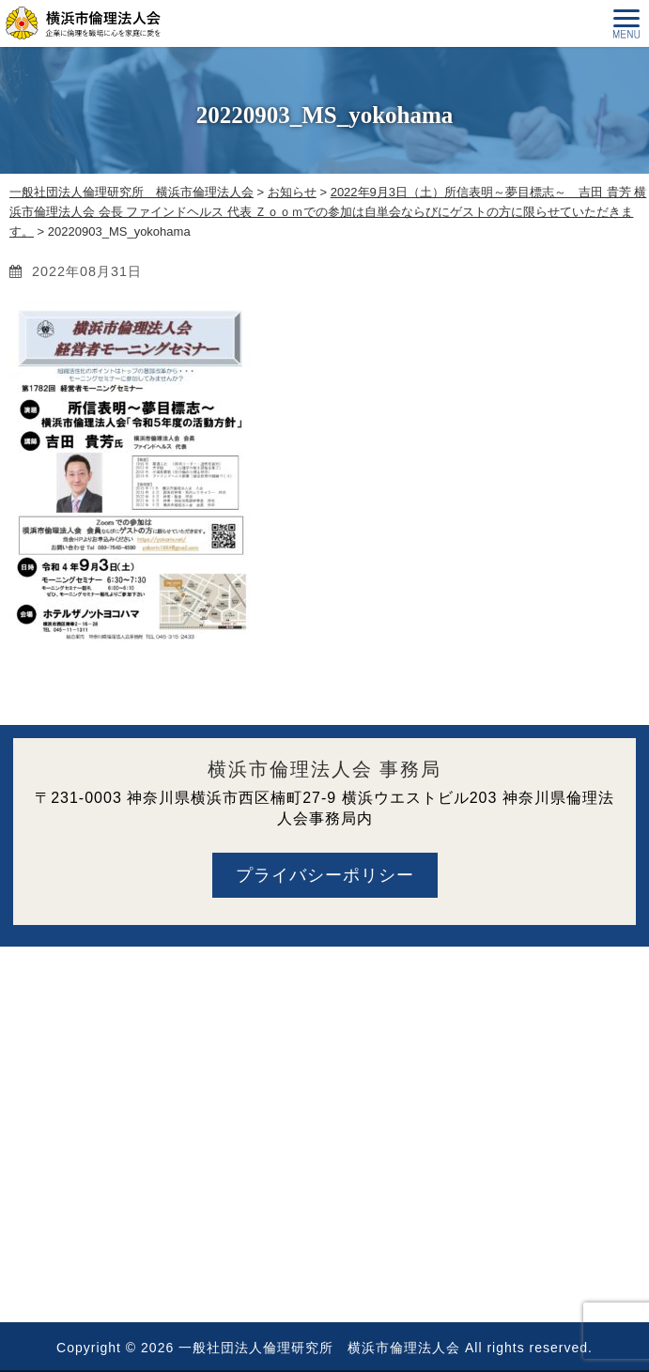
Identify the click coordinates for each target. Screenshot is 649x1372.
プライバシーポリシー (325, 875)
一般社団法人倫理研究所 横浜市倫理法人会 (319, 1347)
